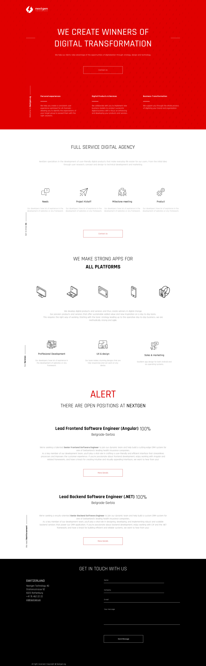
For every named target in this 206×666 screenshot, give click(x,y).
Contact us (103, 237)
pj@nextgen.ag (33, 607)
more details (103, 480)
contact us (103, 70)
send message (123, 640)
